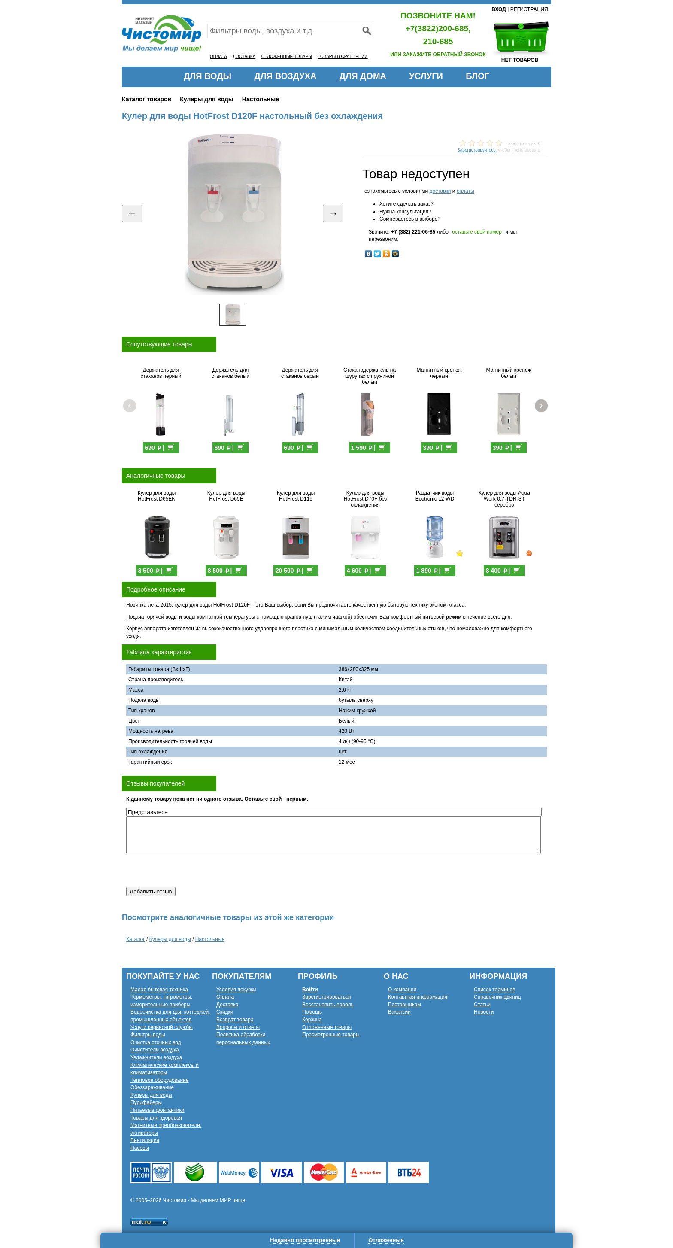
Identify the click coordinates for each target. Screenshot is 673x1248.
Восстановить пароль (328, 1005)
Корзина (312, 1020)
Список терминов (494, 990)
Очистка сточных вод (155, 1042)
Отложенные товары (327, 1027)
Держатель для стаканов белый (231, 373)
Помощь (312, 1012)
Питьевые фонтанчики (157, 1110)
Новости (484, 1012)
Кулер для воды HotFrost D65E (226, 496)
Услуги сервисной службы (161, 1027)
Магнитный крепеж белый (508, 373)
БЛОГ (477, 76)
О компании (402, 990)
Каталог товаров (146, 99)
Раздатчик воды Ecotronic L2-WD (435, 496)
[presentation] (191, 870)
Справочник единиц (497, 997)
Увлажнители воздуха (156, 1057)
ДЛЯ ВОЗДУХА (286, 76)
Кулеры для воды (206, 99)
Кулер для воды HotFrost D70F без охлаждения (365, 499)
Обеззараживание (152, 1087)
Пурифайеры (146, 1102)
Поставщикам (404, 1005)
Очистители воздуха (154, 1050)
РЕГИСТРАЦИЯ (529, 9)
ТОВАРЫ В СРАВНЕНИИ (342, 56)
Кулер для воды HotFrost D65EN (157, 496)
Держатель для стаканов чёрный (161, 373)
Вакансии (399, 1012)
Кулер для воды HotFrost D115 (296, 496)
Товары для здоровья (156, 1118)
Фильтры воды (147, 1035)
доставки (440, 191)
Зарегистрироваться (326, 997)
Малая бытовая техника (159, 990)
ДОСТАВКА (244, 56)
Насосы (139, 1148)
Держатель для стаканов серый (300, 373)
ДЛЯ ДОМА (363, 76)
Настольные (260, 99)
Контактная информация (417, 997)
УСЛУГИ (426, 76)
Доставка (227, 1005)
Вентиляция (144, 1140)
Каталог (135, 939)
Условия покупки (236, 990)
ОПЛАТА (218, 56)
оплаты (465, 191)
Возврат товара (235, 1020)
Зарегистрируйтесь (477, 150)
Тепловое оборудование (159, 1080)
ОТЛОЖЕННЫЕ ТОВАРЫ (286, 56)
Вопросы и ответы (238, 1027)
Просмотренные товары (331, 1035)
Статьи (482, 1005)
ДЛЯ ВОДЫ (207, 76)
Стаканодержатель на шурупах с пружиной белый (369, 376)
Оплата (225, 997)
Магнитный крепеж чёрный (439, 373)
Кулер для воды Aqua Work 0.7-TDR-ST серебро (504, 499)
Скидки (224, 1012)
